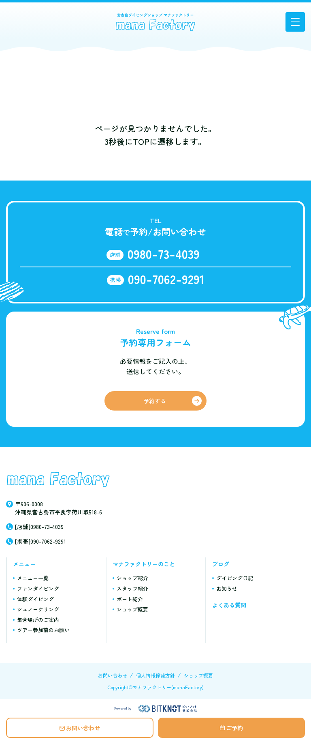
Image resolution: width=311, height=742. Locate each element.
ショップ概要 (132, 609)
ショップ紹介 (132, 578)
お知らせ (226, 588)
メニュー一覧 (33, 578)
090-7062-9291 (166, 279)
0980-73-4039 (164, 253)
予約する (154, 401)
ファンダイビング (38, 588)
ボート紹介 (130, 599)
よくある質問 (229, 605)
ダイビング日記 (234, 578)
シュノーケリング (38, 609)
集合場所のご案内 (38, 620)
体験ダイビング (35, 599)
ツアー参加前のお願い (43, 630)
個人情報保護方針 (155, 675)
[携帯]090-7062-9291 (40, 541)
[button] (295, 22)
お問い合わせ (83, 728)
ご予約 (234, 728)
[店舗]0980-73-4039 (39, 527)
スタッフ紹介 (132, 588)
